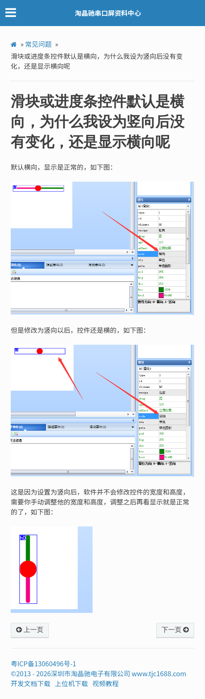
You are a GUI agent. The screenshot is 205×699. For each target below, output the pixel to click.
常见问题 (38, 44)
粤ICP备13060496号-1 (43, 663)
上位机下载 (71, 683)
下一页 (175, 630)
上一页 (29, 630)
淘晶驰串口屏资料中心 (108, 13)
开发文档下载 (30, 683)
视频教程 (105, 683)
